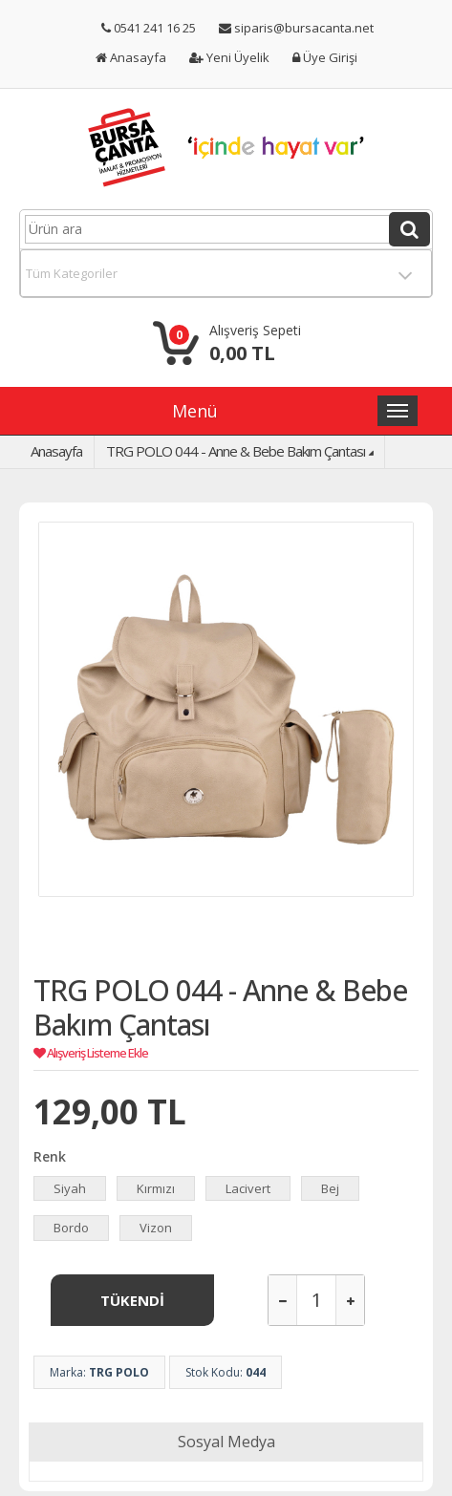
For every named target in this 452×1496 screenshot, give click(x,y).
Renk (49, 1156)
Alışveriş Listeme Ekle (90, 1052)
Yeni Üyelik (229, 57)
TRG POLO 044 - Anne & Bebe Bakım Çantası (235, 450)
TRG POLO (119, 1372)
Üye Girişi (324, 57)
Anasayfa (131, 57)
